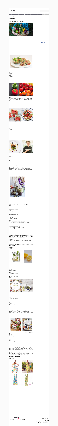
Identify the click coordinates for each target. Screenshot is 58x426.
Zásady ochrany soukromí (41, 422)
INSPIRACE (26, 14)
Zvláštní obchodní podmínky (46, 421)
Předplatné (20, 419)
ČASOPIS (10, 14)
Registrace (48, 8)
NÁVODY (22, 14)
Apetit (44, 419)
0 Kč (47, 10)
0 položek (45, 10)
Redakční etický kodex (15, 419)
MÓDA (18, 14)
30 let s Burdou (37, 14)
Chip (48, 420)
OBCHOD (14, 15)
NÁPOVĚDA (31, 14)
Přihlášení (45, 8)
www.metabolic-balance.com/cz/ (30, 68)
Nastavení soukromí (46, 422)
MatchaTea (15, 203)
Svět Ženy (46, 420)
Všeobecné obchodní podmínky (38, 421)
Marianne (48, 419)
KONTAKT (11, 419)
